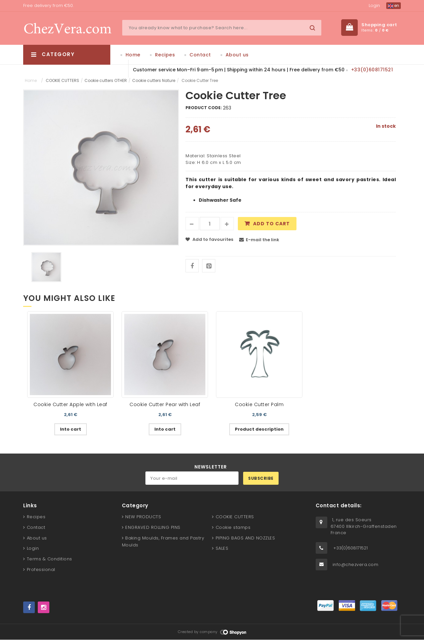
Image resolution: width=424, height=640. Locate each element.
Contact (200, 54)
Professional (41, 569)
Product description (259, 429)
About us (237, 54)
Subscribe (261, 478)
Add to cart (271, 224)
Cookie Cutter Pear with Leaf (165, 404)
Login (374, 5)
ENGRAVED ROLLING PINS (153, 527)
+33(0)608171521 (372, 69)
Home (133, 54)
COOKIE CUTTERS (62, 80)
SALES (222, 548)
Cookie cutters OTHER (105, 80)
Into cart (70, 429)
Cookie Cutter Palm (259, 404)
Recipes (165, 54)
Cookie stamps (233, 527)
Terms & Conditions (49, 559)
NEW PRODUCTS (143, 517)
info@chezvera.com (356, 564)
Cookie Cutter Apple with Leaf (70, 404)
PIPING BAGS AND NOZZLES (245, 538)
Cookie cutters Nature (153, 80)
